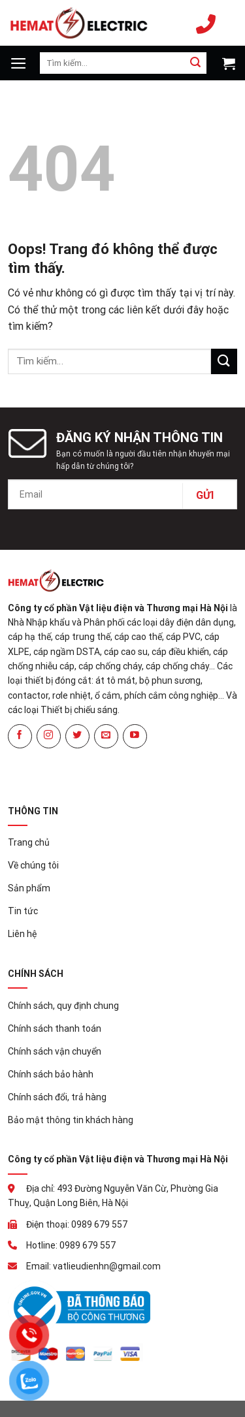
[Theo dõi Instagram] (49, 736)
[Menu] (18, 63)
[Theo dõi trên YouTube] (135, 736)
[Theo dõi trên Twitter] (77, 736)
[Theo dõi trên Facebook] (20, 736)
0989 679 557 (206, 23)
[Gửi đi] (195, 63)
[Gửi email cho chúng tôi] (106, 736)
